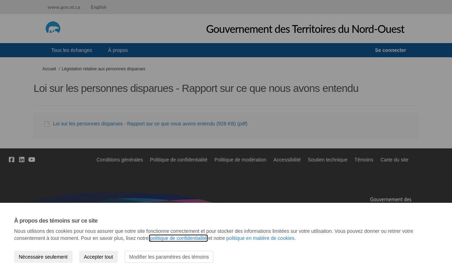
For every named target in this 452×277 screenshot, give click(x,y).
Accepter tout (98, 257)
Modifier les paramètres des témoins (169, 257)
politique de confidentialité (178, 238)
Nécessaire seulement (43, 257)
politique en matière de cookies (260, 238)
